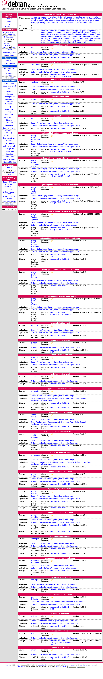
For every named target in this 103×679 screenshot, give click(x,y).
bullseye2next (9, 151)
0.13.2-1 (68, 525)
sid (9, 88)
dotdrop (73, 31)
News (9, 21)
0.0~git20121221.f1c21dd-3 (60, 77)
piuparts (7, 665)
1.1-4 (67, 626)
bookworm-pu (9, 135)
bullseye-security (9, 146)
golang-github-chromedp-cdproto (53, 32)
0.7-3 (67, 92)
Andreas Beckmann (70, 665)
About (9, 19)
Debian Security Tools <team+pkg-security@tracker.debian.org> (54, 52)
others (93, 665)
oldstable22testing (9, 162)
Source (9, 167)
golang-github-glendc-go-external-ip (69, 34)
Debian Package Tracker (9, 193)
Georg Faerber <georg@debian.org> (44, 398)
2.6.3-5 (67, 590)
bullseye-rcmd (9, 143)
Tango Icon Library (61, 666)
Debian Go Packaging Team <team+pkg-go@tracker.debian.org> (55, 144)
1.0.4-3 (67, 570)
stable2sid (9, 154)
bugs (14, 170)
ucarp (79, 42)
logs (13, 47)
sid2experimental (9, 86)
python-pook (83, 40)
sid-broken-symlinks (9, 100)
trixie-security (9, 117)
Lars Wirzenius (42, 665)
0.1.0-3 (67, 286)
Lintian (9, 189)
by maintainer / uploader (9, 70)
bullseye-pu (9, 149)
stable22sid (9, 157)
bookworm (9, 125)
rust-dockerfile (64, 42)
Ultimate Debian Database (9, 197)
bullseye (9, 141)
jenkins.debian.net (9, 201)
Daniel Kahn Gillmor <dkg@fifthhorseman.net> (48, 462)
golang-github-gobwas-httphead (34, 275)
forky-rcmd (9, 109)
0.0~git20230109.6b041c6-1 (61, 176)
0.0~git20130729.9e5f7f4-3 (60, 151)
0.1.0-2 (67, 259)
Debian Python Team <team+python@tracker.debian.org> (52, 123)
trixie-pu (9, 120)
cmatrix (67, 31)
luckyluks (44, 38)
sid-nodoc (9, 94)
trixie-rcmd (11, 66)
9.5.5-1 (67, 403)
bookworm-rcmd (9, 128)
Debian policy (9, 37)
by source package (9, 74)
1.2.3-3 (67, 367)
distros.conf (9, 45)
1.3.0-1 (67, 467)
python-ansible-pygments (81, 38)
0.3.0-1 (67, 501)
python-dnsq (96, 38)
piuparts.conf (9, 43)
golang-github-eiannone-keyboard (34, 217)
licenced (17, 665)
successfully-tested (57, 57)
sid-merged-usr (9, 97)
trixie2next (9, 123)
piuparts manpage (9, 55)
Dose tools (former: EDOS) (9, 186)
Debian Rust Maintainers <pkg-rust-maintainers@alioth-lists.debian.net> (58, 602)
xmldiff (84, 42)
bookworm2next (9, 138)
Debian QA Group (9, 182)
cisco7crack (50, 31)
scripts (5, 47)
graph (12, 78)
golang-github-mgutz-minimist (59, 36)
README (9, 50)
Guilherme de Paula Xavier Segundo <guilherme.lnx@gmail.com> (55, 55)
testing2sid (9, 104)
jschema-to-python (93, 36)
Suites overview (9, 63)
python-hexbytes (59, 40)
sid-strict (9, 91)
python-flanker (46, 40)
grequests (74, 36)
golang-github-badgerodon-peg (87, 31)
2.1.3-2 (67, 549)
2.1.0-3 (67, 384)
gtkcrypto (82, 36)
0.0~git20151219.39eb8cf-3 (60, 314)
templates (11, 34)
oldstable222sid (9, 159)
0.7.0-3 (67, 335)
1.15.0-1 (68, 128)
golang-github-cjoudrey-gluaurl (77, 32)
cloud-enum (59, 31)
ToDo (9, 175)
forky (9, 107)
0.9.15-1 (68, 484)
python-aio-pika (54, 38)
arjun (43, 31)
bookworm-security (9, 131)
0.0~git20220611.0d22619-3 (61, 230)
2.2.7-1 (67, 57)
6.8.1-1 (67, 427)
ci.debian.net (9, 204)
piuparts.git (21, 666)
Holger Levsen (83, 665)
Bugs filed (9, 60)
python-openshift (71, 40)
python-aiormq (66, 38)
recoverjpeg (54, 42)
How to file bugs (9, 32)
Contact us (9, 27)
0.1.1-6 (67, 446)
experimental (9, 83)
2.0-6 (67, 106)
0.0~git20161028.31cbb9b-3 (61, 203)
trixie (9, 112)
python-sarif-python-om (35, 561)
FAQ (9, 24)
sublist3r (73, 42)
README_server (9, 52)
